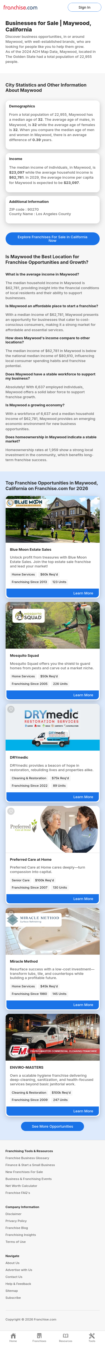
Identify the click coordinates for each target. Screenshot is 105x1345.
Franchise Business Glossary (27, 1158)
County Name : (22, 214)
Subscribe (13, 1298)
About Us (13, 1263)
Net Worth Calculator (22, 1186)
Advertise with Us (19, 1270)
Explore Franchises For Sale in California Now (52, 239)
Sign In (84, 7)
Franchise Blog (17, 1228)
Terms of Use (16, 1242)
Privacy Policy (16, 1221)
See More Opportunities (52, 1126)
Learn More (83, 593)
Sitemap (12, 1291)
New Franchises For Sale (24, 1172)
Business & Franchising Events (29, 1179)
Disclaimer (14, 1214)
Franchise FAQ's (18, 1193)
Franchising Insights (21, 1235)
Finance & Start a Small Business (30, 1165)
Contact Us (14, 1277)
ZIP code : (18, 209)
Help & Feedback (18, 1284)
